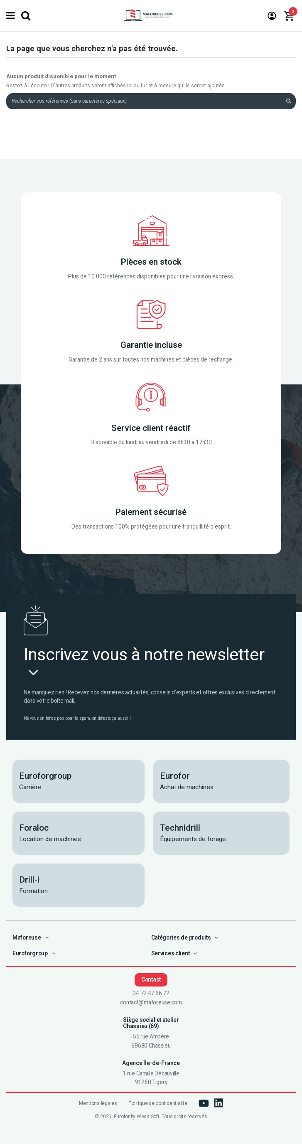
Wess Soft (148, 1116)
